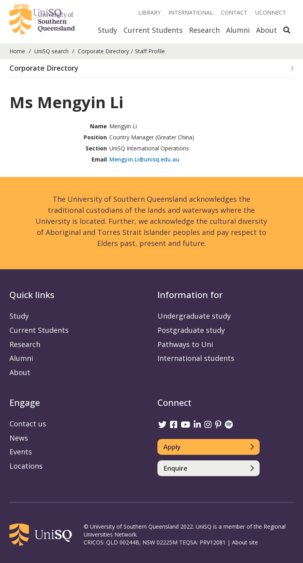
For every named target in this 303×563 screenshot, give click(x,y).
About (266, 30)
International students (195, 358)
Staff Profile (150, 51)
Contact (234, 12)
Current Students (153, 30)
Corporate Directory (103, 51)
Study (107, 30)
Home (17, 51)
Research (204, 30)
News (18, 438)
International (190, 12)
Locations (26, 466)
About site (245, 542)
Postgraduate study (191, 330)
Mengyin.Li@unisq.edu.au (144, 159)
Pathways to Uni (185, 344)
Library (149, 12)
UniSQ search (51, 51)
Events (20, 451)
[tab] (151, 68)
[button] (151, 68)
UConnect (270, 12)
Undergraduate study (194, 316)
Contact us (27, 423)
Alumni (238, 30)
